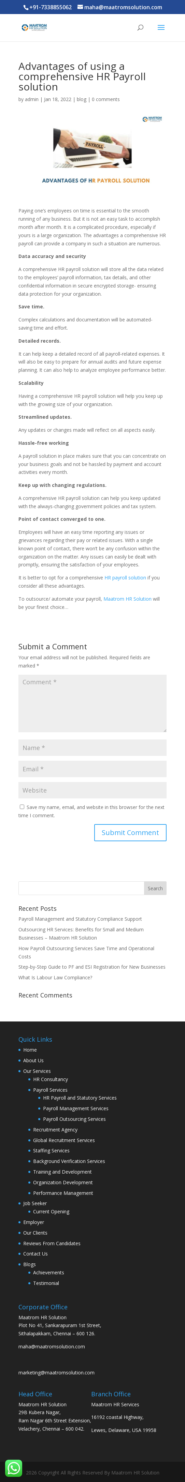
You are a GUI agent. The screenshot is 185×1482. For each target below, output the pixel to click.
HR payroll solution (125, 577)
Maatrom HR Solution (127, 599)
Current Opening (51, 1211)
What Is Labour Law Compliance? (55, 977)
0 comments (106, 99)
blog (81, 99)
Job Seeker (35, 1203)
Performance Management (63, 1193)
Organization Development (63, 1182)
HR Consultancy (50, 1079)
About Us (33, 1060)
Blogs (29, 1264)
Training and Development (62, 1171)
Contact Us (35, 1253)
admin (32, 99)
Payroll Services (50, 1090)
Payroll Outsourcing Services (74, 1119)
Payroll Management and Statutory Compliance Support (80, 919)
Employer (33, 1222)
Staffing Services (51, 1150)
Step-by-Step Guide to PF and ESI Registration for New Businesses (92, 967)
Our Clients (35, 1232)
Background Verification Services (69, 1161)
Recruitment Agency (55, 1129)
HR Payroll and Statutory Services (80, 1097)
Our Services (37, 1071)
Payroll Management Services (76, 1108)
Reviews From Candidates (52, 1243)
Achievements (48, 1272)
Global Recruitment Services (64, 1140)
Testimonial (46, 1283)
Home (30, 1049)
